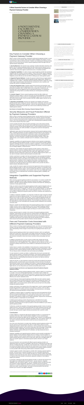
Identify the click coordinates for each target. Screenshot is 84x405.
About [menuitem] (63, 1)
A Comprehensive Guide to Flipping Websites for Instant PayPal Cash (65, 15)
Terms (74, 403)
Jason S (11, 12)
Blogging (19, 403)
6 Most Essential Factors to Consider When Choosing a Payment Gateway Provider (26, 371)
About (65, 403)
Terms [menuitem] (74, 1)
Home (62, 403)
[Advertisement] (64, 33)
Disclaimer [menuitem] (69, 1)
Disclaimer (70, 403)
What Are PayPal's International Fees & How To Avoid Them (66, 20)
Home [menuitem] (60, 1)
